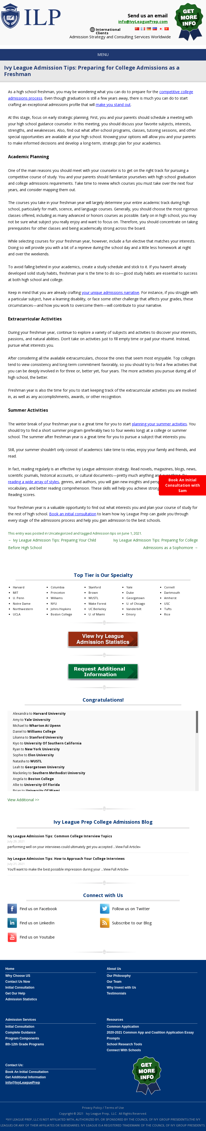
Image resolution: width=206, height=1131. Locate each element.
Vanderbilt (133, 609)
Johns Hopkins (61, 609)
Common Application (123, 1026)
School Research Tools (124, 1044)
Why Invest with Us (121, 987)
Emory (131, 614)
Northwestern (23, 609)
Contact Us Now (17, 982)
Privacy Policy (92, 1108)
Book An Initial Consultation (26, 1072)
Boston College (61, 614)
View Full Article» (128, 847)
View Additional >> (23, 799)
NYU (54, 604)
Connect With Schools (124, 1050)
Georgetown (135, 598)
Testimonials (116, 993)
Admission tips (104, 533)
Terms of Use (114, 1108)
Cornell (169, 587)
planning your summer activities (159, 423)
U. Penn (18, 598)
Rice (167, 614)
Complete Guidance (20, 1032)
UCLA (16, 614)
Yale (129, 587)
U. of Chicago (135, 604)
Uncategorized (60, 533)
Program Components (22, 1038)
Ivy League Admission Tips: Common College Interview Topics (60, 836)
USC (167, 604)
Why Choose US (17, 976)
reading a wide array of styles (33, 481)
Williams (56, 598)
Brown (93, 593)
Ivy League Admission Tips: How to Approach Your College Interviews (66, 858)
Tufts (167, 609)
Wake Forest (97, 604)
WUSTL (93, 598)
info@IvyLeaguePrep (22, 1082)
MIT (15, 593)
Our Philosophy (119, 976)
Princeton (58, 593)
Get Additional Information (25, 1077)
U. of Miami (97, 614)
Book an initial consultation (72, 513)
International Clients (108, 30)
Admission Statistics (21, 999)
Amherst (170, 598)
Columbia (57, 587)
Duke (130, 593)
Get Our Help (15, 993)
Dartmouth (172, 593)
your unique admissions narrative (110, 292)
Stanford (95, 587)
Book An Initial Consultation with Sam (182, 485)
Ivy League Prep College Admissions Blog (103, 822)
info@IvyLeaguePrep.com (143, 21)
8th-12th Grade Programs (24, 1044)
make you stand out (113, 104)
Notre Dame (22, 604)
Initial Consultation (19, 987)
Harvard (18, 587)
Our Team (114, 982)
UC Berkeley (97, 609)
